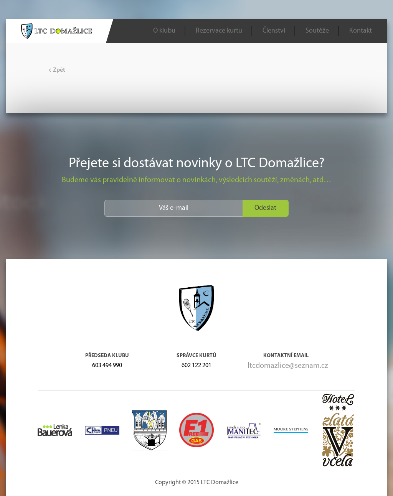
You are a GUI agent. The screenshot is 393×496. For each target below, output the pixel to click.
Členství (274, 31)
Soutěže (317, 31)
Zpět (57, 70)
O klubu (164, 31)
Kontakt (360, 31)
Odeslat (265, 208)
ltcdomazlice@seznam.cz (288, 366)
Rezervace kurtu (219, 31)
